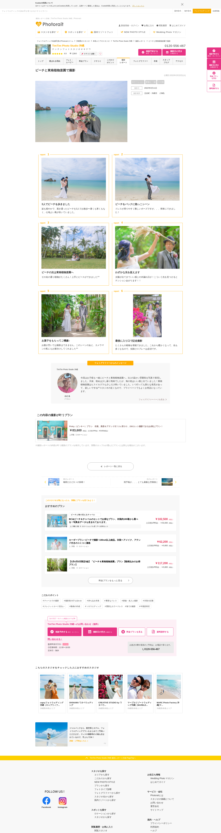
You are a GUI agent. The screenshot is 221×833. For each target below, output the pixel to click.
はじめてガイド (177, 25)
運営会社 (154, 806)
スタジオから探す (103, 817)
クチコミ (97, 61)
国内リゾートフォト (102, 32)
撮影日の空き (214, 64)
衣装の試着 (148, 601)
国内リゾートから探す (105, 800)
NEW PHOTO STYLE (133, 32)
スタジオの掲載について (162, 799)
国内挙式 (177, 11)
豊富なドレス (111, 601)
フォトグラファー (140, 61)
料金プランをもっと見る (114, 580)
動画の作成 (75, 606)
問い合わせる (55, 639)
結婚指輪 (216, 11)
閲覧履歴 (161, 25)
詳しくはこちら (138, 6)
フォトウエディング (201, 11)
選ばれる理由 (54, 61)
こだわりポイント (110, 61)
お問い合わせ (156, 802)
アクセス (179, 61)
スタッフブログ (166, 61)
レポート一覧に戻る (111, 466)
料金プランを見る (214, 75)
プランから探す (101, 785)
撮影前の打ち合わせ (73, 601)
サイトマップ (156, 810)
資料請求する (214, 86)
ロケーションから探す (105, 813)
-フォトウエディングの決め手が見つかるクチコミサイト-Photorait (49, 24)
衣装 (155, 61)
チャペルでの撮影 (51, 601)
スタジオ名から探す (104, 796)
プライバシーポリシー (161, 823)
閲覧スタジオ (100, 830)
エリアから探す (101, 774)
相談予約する (213, 53)
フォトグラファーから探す (107, 793)
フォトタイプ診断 (103, 789)
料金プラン (83, 61)
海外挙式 (187, 11)
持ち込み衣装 (93, 601)
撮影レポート (123, 61)
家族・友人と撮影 (130, 601)
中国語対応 (145, 606)
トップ (40, 61)
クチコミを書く (88, 54)
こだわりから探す (103, 778)
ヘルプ (153, 830)
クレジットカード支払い (54, 606)
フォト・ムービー (69, 61)
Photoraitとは (156, 795)
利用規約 (154, 827)
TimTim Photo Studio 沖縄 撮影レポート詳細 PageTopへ (113, 758)
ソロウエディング (93, 606)
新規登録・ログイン (129, 25)
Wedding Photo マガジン (167, 32)
